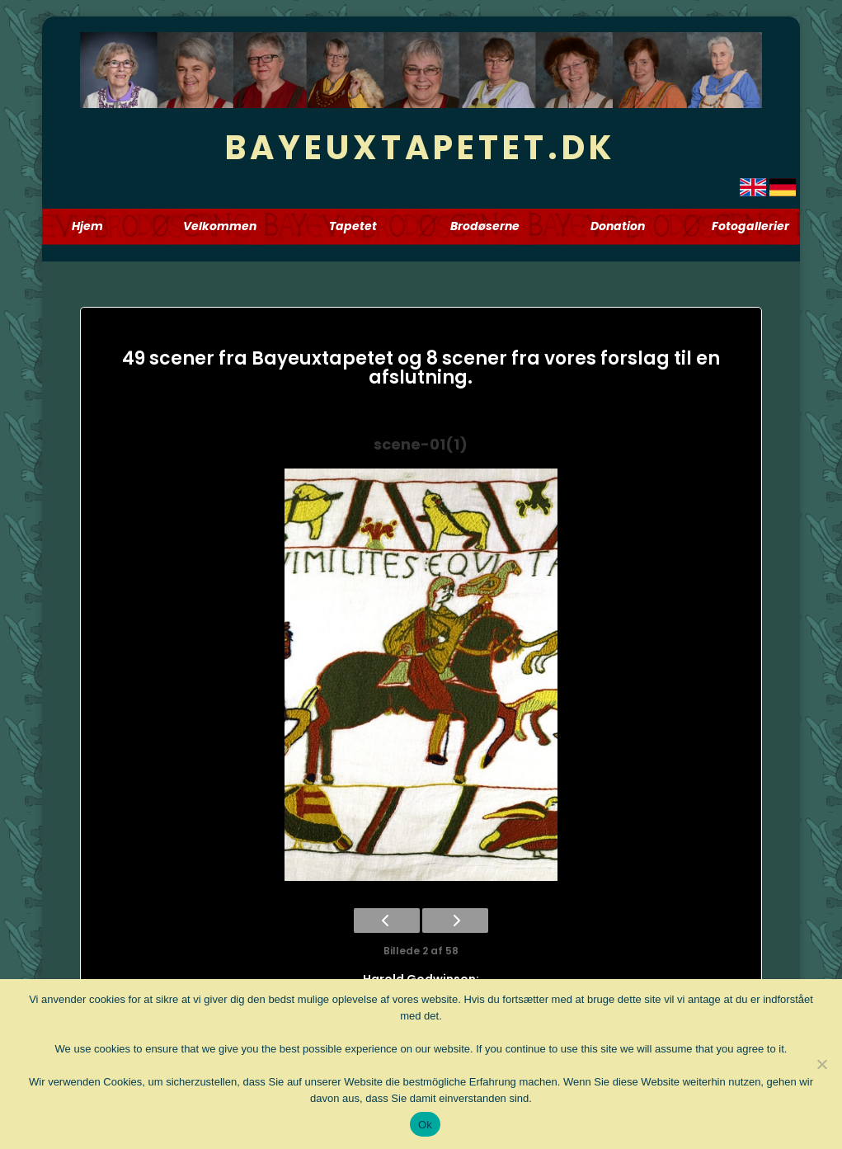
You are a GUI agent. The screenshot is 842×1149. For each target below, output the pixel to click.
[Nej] (821, 1064)
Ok (425, 1124)
